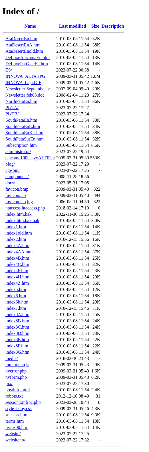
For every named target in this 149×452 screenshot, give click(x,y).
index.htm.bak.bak (22, 220)
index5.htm (15, 289)
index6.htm (15, 295)
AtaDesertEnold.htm (24, 51)
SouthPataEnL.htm (22, 126)
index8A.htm (17, 314)
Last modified (72, 26)
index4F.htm (16, 270)
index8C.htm (17, 327)
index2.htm (15, 239)
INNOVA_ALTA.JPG (25, 76)
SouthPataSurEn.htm (24, 139)
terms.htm (14, 421)
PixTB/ (12, 113)
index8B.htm (17, 320)
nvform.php (16, 377)
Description (112, 26)
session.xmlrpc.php (23, 402)
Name (30, 26)
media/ (11, 358)
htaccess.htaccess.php (25, 207)
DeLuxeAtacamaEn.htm (27, 57)
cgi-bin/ (12, 170)
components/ (17, 176)
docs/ (10, 182)
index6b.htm (16, 302)
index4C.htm (17, 264)
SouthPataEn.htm (21, 120)
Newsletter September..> (28, 88)
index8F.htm (16, 345)
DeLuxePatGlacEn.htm (26, 63)
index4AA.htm (19, 251)
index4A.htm (17, 245)
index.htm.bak (18, 214)
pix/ (9, 383)
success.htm (16, 414)
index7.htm (15, 308)
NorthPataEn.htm (21, 101)
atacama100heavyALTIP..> (30, 157)
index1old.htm (18, 233)
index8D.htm (17, 333)
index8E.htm (17, 339)
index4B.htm (17, 258)
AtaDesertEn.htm (21, 38)
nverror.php (16, 370)
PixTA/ (12, 107)
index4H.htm (17, 276)
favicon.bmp (16, 189)
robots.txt (14, 396)
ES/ (8, 70)
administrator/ (18, 151)
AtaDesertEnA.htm (23, 44)
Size (95, 26)
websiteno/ (15, 439)
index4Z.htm (17, 283)
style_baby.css (18, 408)
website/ (13, 433)
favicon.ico (15, 195)
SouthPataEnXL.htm (24, 132)
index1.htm (15, 226)
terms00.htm (16, 427)
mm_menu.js (17, 364)
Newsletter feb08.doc (25, 95)
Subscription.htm (21, 145)
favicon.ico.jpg (19, 201)
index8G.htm (17, 352)
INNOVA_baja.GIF (23, 82)
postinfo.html (17, 389)
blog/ (10, 164)
